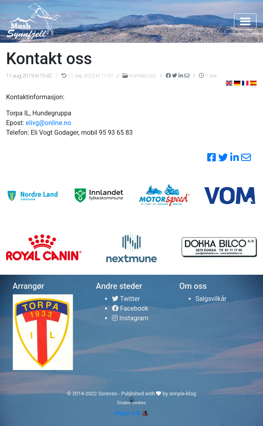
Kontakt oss (139, 76)
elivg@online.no (49, 123)
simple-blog (182, 393)
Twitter (126, 299)
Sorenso (108, 393)
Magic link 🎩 (131, 413)
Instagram (130, 318)
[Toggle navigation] (245, 21)
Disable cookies (131, 402)
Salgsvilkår (211, 299)
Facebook (130, 308)
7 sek (208, 76)
